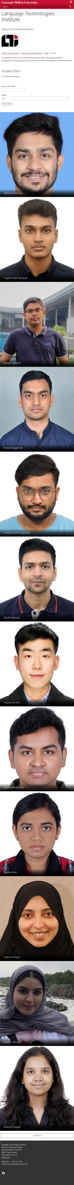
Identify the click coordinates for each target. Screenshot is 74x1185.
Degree (4, 95)
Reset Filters (6, 104)
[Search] (37, 6)
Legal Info (5, 1161)
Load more (37, 1136)
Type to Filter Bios (8, 86)
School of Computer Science (17, 29)
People (46, 53)
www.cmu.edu (17, 1161)
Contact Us (5, 1157)
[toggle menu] (71, 2)
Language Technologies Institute (28, 16)
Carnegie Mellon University (31, 2)
